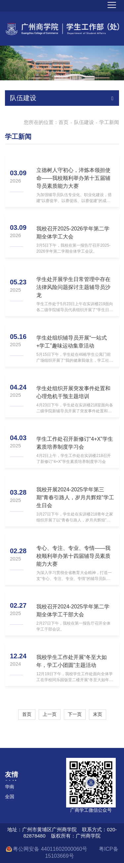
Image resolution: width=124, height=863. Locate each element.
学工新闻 (109, 122)
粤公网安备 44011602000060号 (51, 849)
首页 (63, 122)
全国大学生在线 (9, 797)
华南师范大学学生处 (9, 787)
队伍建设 (84, 122)
